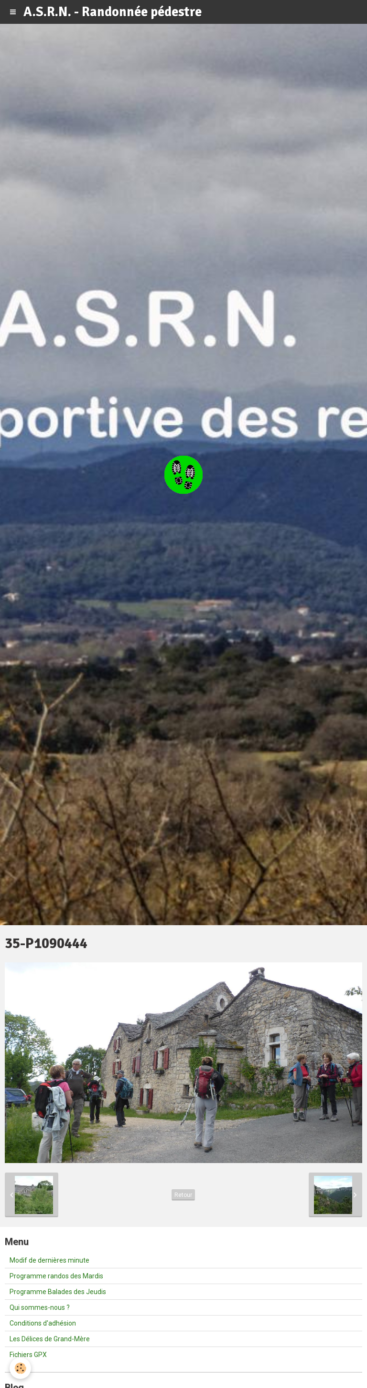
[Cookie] (20, 1368)
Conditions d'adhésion (43, 1323)
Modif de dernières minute (49, 1260)
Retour (183, 1195)
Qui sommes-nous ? (40, 1307)
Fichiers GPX (28, 1354)
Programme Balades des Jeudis (58, 1292)
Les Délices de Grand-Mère (50, 1339)
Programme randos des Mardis (56, 1276)
